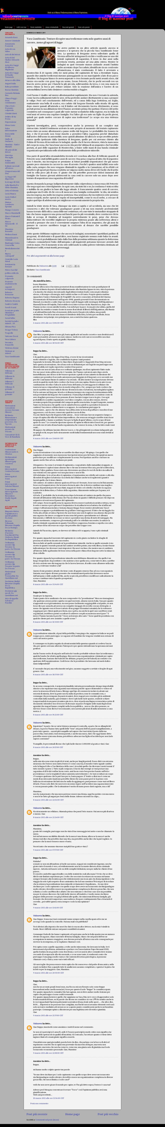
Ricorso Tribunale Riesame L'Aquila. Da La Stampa (12, 524)
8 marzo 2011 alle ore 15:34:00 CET (48, 584)
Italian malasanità (10, 162)
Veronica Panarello (9, 343)
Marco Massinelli (12, 213)
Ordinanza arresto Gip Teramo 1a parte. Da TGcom (12, 565)
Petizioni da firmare (10, 265)
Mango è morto (12, 210)
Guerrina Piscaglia (9, 156)
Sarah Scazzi (10, 307)
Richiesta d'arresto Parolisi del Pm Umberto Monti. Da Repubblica (12, 535)
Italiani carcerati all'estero (12, 167)
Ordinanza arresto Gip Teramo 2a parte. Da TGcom (12, 555)
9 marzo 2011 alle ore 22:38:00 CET (48, 1053)
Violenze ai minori (9, 352)
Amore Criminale (12, 41)
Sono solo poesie (84, 27)
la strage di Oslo (12, 182)
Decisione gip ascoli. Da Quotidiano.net (11, 593)
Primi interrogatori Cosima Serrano (12, 469)
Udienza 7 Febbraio (9, 382)
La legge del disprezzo (10, 178)
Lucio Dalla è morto (10, 198)
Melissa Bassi (11, 234)
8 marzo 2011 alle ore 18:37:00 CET (48, 674)
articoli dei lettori (12, 54)
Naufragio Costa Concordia (12, 244)
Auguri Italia (10, 83)
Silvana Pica (10, 327)
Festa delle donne (9, 135)
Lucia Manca (10, 194)
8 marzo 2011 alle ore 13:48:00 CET (48, 438)
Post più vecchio (108, 1114)
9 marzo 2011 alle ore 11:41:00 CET (48, 908)
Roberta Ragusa (12, 298)
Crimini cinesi (11, 113)
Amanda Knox (11, 37)
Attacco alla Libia (12, 80)
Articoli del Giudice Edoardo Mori (12, 60)
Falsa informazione (11, 129)
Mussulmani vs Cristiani (11, 239)
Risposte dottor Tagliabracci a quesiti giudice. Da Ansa (12, 514)
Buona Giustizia (11, 90)
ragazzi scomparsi (9, 288)
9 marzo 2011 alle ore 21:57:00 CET (48, 1015)
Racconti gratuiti (68, 27)
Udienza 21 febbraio (9, 372)
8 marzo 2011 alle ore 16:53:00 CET (48, 622)
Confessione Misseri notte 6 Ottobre (11, 452)
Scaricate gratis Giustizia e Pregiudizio (12, 312)
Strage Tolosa (11, 330)
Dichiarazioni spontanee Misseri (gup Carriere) (10, 460)
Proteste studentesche (11, 283)
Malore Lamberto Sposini (9, 204)
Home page (72, 1114)
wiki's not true (21, 27)
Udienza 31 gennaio (9, 388)
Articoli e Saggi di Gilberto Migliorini (12, 67)
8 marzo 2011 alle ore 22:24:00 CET (48, 817)
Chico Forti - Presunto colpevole (10, 108)
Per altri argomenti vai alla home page (45, 256)
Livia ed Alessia (11, 191)
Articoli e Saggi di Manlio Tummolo (12, 75)
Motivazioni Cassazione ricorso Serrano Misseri (12, 409)
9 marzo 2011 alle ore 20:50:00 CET (48, 973)
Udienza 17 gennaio (9, 393)
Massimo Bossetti (9, 230)
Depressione (10, 122)
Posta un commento (39, 1103)
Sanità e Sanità (11, 304)
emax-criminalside (52, 27)
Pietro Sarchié (11, 270)
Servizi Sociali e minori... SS (12, 322)
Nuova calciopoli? (9, 255)
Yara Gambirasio (42, 270)
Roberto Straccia (12, 301)
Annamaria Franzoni (10, 45)
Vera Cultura (10, 339)
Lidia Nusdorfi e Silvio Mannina (12, 186)
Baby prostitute (12, 87)
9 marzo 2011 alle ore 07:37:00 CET (48, 850)
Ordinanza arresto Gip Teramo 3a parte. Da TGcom (12, 546)
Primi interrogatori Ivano (11, 476)
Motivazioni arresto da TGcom (10, 429)
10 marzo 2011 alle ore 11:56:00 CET (48, 1098)
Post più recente (37, 1114)
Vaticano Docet (11, 336)
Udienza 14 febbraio (9, 377)
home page (8, 27)
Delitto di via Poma (10, 118)
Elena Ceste (10, 125)
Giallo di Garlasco (9, 140)
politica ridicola (12, 273)
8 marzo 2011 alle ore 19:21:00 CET (48, 715)
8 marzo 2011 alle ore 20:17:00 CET (48, 747)
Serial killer (10, 318)
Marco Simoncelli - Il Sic (11, 224)
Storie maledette (35, 27)
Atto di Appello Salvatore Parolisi (11, 600)
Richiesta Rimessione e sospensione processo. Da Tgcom (11, 419)
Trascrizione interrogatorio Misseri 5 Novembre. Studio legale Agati (11, 494)
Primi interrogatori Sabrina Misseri (12, 484)
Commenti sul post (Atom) (47, 1120)
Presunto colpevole (9, 277)
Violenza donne (12, 348)
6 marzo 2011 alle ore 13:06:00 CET (48, 323)
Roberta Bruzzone (9, 293)
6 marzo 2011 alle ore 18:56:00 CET (48, 343)
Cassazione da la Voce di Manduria (12, 436)
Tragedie (9, 333)
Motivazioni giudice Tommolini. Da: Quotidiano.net (12, 575)
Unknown (37, 331)
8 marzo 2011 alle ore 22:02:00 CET (48, 800)
